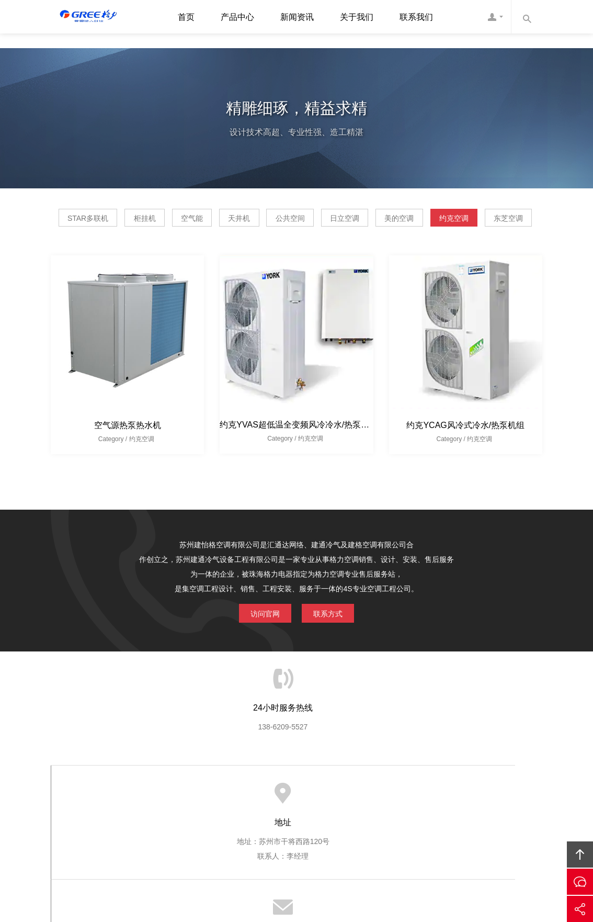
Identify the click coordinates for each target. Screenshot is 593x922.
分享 (580, 909)
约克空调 (261, 243)
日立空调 (427, 216)
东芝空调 (329, 243)
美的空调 (496, 216)
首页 (186, 17)
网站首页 (186, 819)
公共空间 (359, 216)
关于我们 (356, 17)
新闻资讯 (297, 17)
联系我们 (416, 17)
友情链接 (404, 819)
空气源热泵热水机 (127, 450)
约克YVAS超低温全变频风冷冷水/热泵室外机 (303, 450)
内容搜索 (526, 16)
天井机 (294, 216)
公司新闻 (315, 819)
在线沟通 (580, 882)
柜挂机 (170, 216)
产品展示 (272, 819)
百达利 (339, 883)
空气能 (232, 216)
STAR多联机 (99, 216)
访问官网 (257, 637)
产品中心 (237, 17)
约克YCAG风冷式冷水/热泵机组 (465, 450)
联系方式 (335, 637)
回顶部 (580, 854)
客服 (495, 16)
